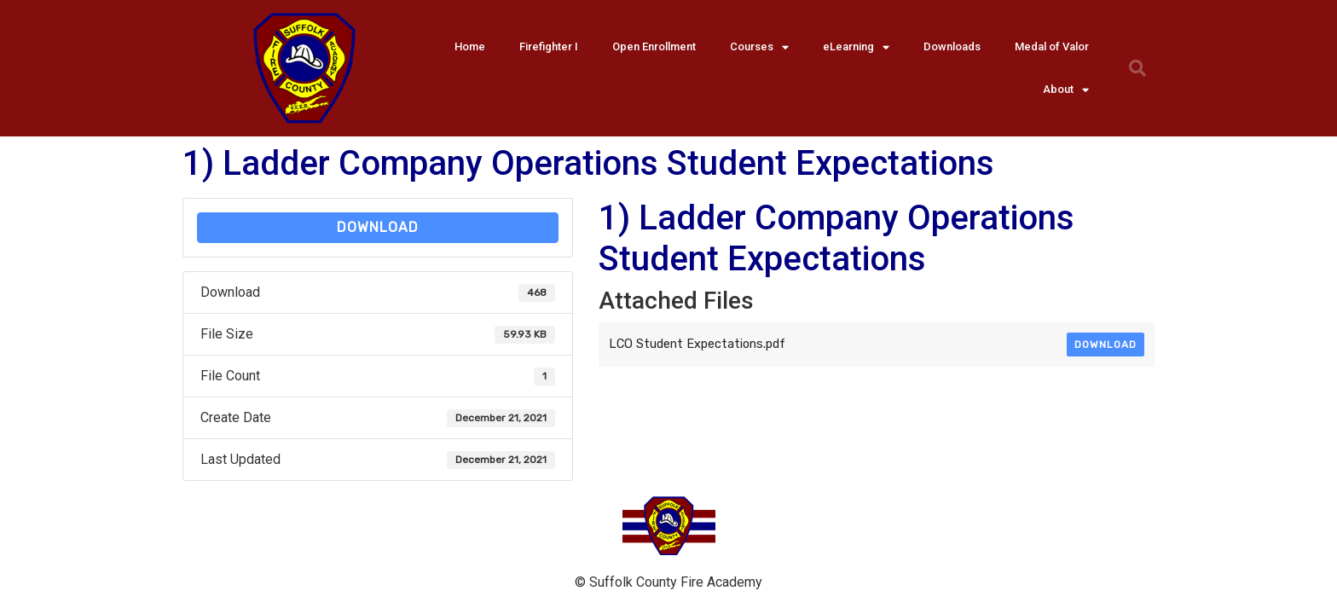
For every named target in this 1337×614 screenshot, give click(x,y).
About (1066, 90)
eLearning (856, 47)
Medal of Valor (1052, 46)
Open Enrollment (654, 46)
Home (469, 46)
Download (378, 227)
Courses (759, 47)
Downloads (952, 46)
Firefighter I (548, 46)
